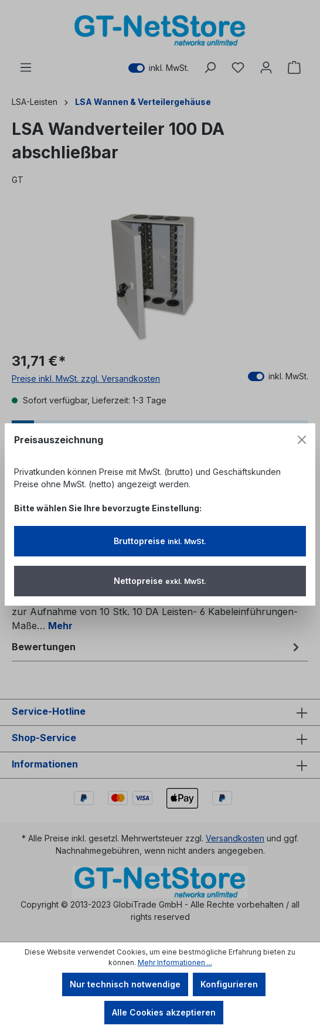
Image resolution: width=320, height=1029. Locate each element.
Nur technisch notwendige (125, 984)
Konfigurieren (229, 984)
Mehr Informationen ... (175, 962)
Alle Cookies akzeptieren (164, 1012)
